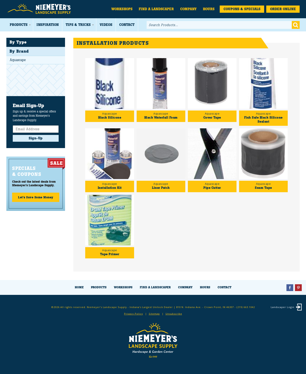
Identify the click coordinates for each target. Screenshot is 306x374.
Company (188, 9)
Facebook (289, 287)
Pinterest (298, 287)
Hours (208, 9)
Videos (106, 25)
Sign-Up (36, 138)
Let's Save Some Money (35, 197)
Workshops (121, 9)
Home (79, 287)
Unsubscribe (174, 313)
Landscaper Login (282, 307)
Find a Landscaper (156, 9)
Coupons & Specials (242, 9)
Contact (127, 25)
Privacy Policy (133, 313)
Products (18, 25)
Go (296, 25)
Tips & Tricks (78, 25)
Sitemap (154, 313)
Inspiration (48, 25)
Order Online (283, 9)
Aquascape (18, 60)
